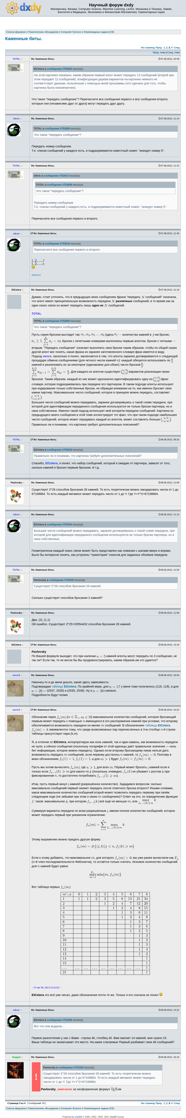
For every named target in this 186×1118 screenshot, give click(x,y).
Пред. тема (159, 52)
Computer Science (71, 1108)
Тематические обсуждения (43, 1108)
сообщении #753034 (59, 449)
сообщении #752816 (57, 243)
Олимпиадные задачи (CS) (99, 1108)
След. (177, 47)
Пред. (159, 47)
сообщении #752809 (57, 128)
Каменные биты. (23, 38)
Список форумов (16, 1108)
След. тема (173, 52)
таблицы (157, 725)
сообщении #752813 (56, 175)
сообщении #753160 (61, 580)
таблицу (64, 686)
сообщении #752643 (59, 68)
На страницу (148, 47)
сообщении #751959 (59, 1020)
